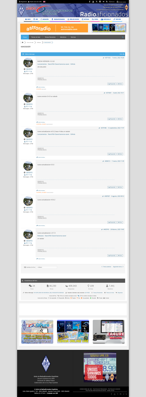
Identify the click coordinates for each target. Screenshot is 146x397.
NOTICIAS (85, 19)
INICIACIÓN (44, 19)
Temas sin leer (35, 37)
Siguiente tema (118, 266)
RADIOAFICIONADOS (58, 19)
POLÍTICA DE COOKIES (114, 389)
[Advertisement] (73, 309)
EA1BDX (44, 192)
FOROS (95, 19)
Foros (25, 37)
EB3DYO (29, 69)
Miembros (63, 37)
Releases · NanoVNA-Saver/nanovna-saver (51, 236)
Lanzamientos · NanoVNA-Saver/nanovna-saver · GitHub (56, 64)
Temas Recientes (50, 37)
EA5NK (44, 124)
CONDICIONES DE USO (86, 389)
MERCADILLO (106, 19)
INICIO (28, 19)
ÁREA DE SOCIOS (73, 19)
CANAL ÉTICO (110, 390)
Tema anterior (106, 266)
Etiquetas (120, 292)
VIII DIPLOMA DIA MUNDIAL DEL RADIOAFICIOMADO (49, 292)
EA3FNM (38, 124)
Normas (73, 37)
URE (35, 19)
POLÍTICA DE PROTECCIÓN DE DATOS (96, 390)
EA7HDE (87, 292)
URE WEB (117, 19)
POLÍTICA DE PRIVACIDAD (100, 389)
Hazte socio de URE (35, 1)
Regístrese (23, 1)
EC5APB (38, 89)
